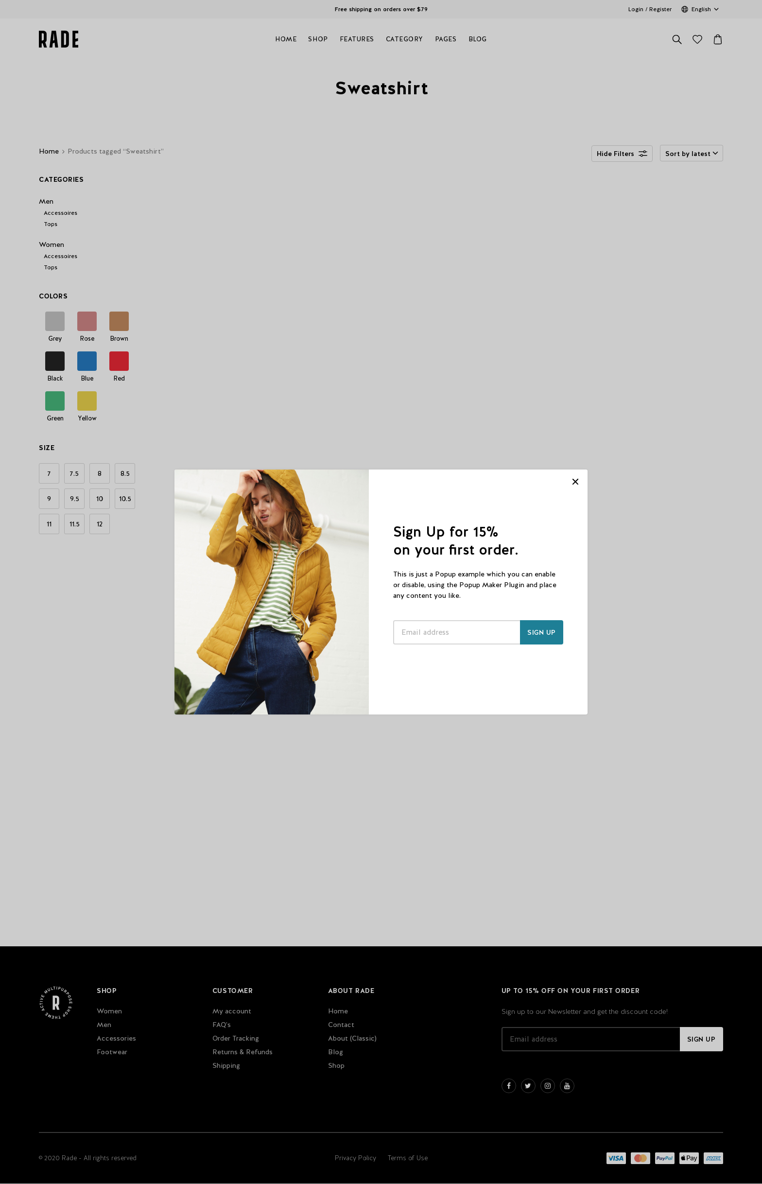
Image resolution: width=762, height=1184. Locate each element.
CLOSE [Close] (575, 482)
